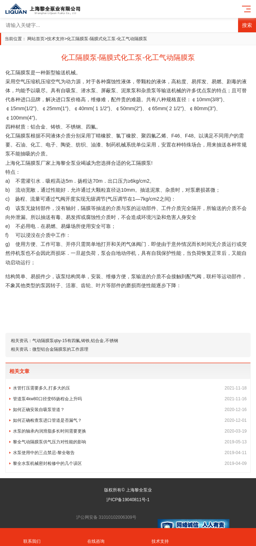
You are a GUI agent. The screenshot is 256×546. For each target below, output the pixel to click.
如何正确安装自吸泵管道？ (130, 409)
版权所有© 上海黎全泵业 (128, 490)
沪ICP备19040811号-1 (127, 499)
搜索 (247, 25)
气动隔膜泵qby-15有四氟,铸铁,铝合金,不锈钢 (75, 340)
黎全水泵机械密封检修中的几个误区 (130, 463)
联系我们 (32, 537)
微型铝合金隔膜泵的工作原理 (60, 349)
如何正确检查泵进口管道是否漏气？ (130, 420)
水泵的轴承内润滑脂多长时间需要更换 (130, 431)
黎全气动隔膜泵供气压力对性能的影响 (130, 442)
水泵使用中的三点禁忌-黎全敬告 (130, 452)
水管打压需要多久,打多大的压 (130, 388)
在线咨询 (96, 537)
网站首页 (36, 38)
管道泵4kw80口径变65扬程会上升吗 (130, 398)
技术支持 (55, 38)
